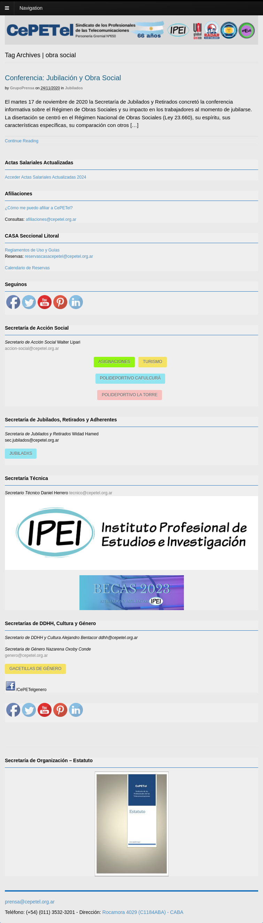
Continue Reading (21, 140)
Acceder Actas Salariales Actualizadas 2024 (45, 177)
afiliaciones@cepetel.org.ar (51, 219)
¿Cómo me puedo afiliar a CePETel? (39, 207)
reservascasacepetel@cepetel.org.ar (59, 256)
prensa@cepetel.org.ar (30, 902)
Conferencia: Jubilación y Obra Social (63, 78)
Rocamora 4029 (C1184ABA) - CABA (143, 912)
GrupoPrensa (22, 88)
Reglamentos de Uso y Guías (32, 250)
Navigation (31, 8)
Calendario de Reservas (27, 267)
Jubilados (74, 88)
